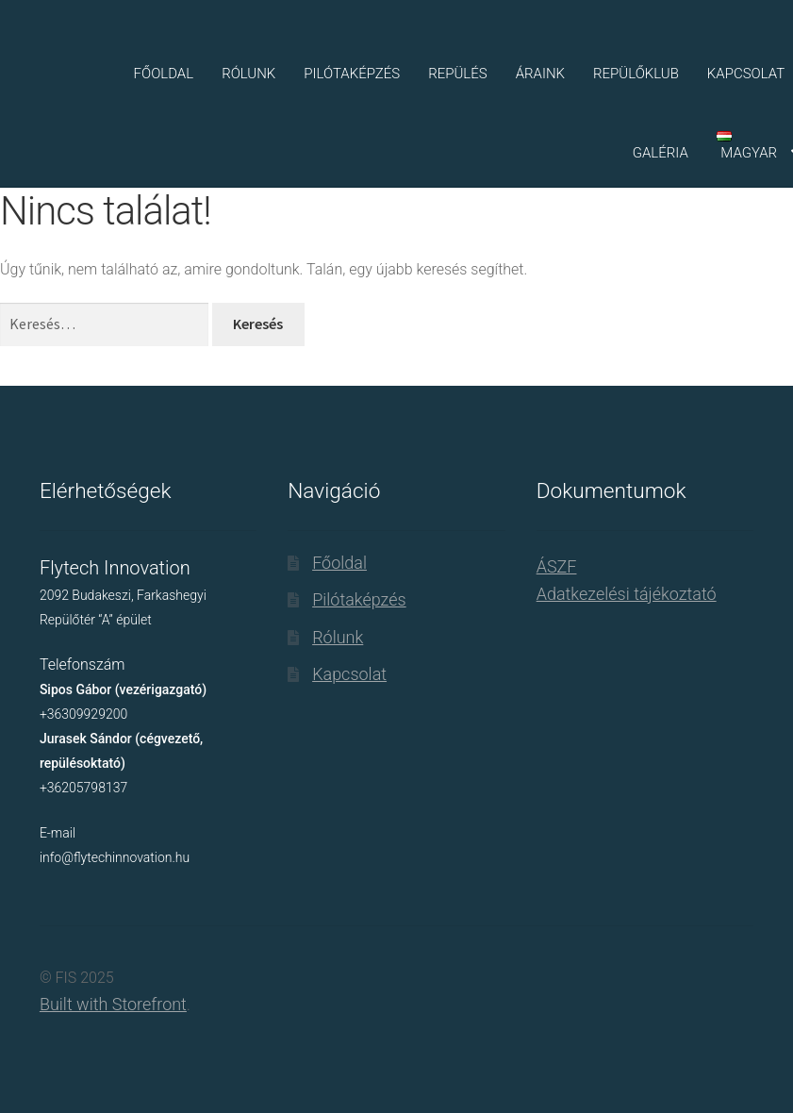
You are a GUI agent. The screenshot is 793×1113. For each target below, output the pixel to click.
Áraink (540, 73)
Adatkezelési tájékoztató (627, 594)
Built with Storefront (113, 1004)
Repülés (457, 73)
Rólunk (248, 73)
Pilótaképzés (352, 73)
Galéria (660, 152)
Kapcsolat (349, 674)
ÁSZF (557, 566)
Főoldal (164, 73)
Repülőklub (636, 73)
